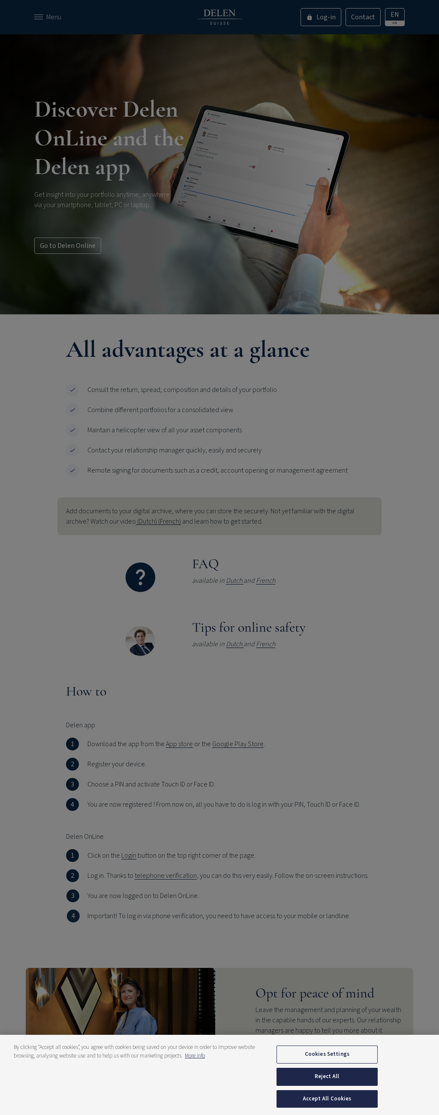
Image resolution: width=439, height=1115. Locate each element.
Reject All (327, 1089)
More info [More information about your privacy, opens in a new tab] (195, 1069)
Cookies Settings (327, 1067)
